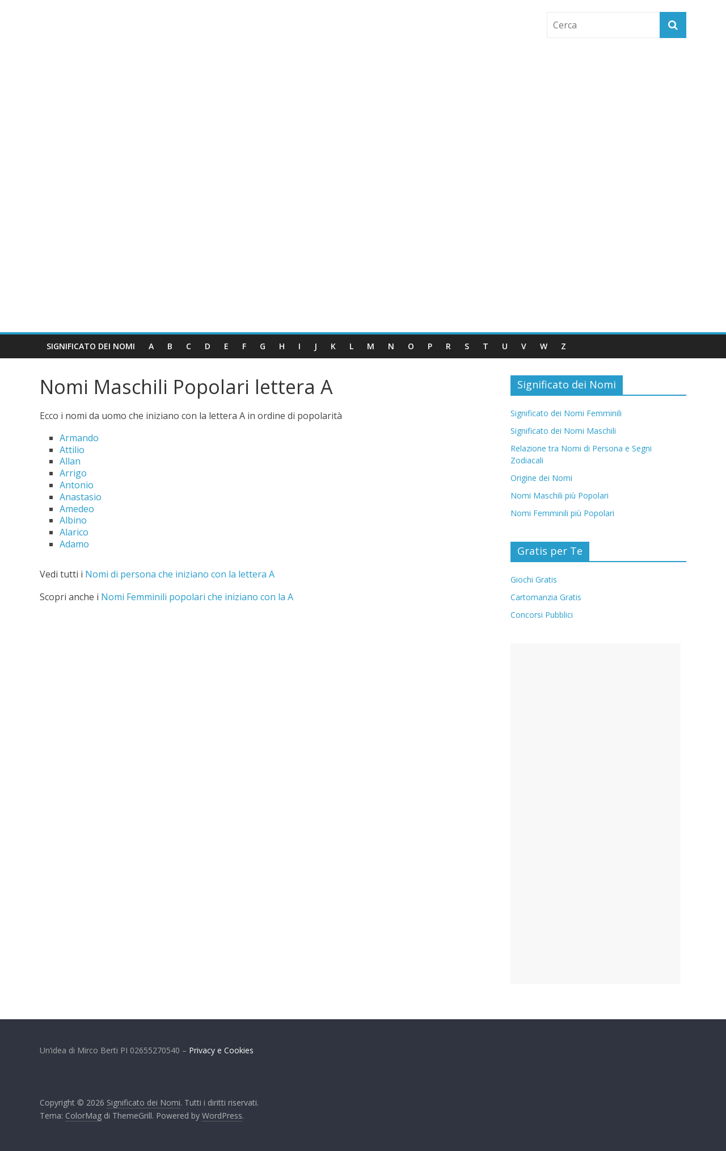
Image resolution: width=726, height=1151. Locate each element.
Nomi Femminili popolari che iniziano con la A (197, 597)
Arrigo (73, 473)
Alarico (74, 532)
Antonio (77, 485)
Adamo (74, 544)
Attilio (72, 449)
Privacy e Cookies (221, 1050)
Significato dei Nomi (91, 346)
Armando (79, 438)
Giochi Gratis (533, 579)
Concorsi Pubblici (541, 614)
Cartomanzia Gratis (545, 597)
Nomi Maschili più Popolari (559, 495)
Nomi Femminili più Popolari (562, 513)
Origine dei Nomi (541, 477)
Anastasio (81, 497)
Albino (73, 520)
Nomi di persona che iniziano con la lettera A (180, 574)
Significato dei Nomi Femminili (566, 413)
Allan (70, 461)
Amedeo (77, 509)
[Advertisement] (363, 247)
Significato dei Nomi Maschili (563, 430)
